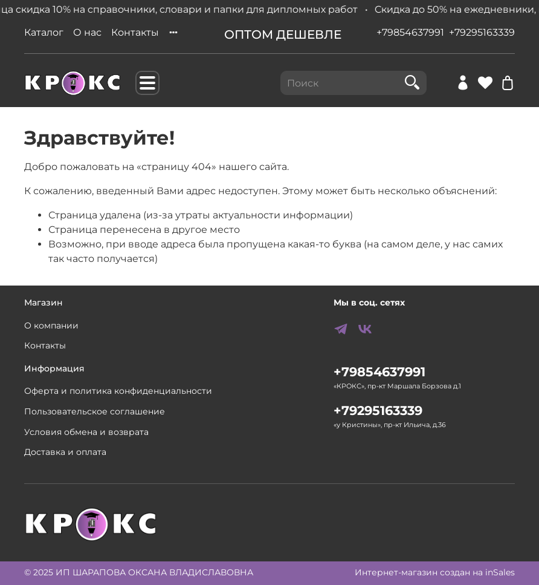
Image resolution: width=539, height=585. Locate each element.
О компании (51, 325)
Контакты (135, 32)
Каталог (43, 32)
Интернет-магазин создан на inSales (435, 572)
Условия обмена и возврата (86, 431)
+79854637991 (410, 32)
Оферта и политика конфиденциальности (118, 390)
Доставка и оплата (65, 451)
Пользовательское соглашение (94, 411)
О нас (87, 32)
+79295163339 (482, 32)
